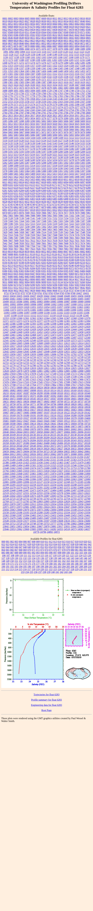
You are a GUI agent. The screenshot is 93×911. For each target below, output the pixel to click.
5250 (38, 160)
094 (42, 552)
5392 (66, 171)
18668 (33, 401)
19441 (33, 421)
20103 (87, 432)
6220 (87, 185)
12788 (87, 365)
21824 (53, 471)
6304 (66, 190)
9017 (77, 279)
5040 (71, 126)
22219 (40, 484)
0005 (27, 18)
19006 (19, 410)
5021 (60, 124)
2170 (10, 104)
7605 (88, 237)
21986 (26, 479)
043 (3, 547)
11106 (86, 312)
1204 (65, 60)
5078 (77, 132)
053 (46, 547)
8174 (16, 260)
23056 (6, 509)
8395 (66, 271)
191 (8, 566)
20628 (67, 448)
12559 (67, 340)
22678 (40, 496)
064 (3, 550)
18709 (60, 401)
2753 (66, 110)
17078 (33, 373)
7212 (27, 224)
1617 (71, 82)
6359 (32, 196)
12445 (80, 329)
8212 (4, 265)
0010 (49, 18)
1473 (4, 74)
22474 (40, 490)
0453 (27, 29)
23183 (13, 512)
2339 (10, 110)
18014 (33, 387)
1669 (88, 85)
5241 (77, 157)
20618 (33, 448)
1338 (27, 68)
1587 (43, 82)
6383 (71, 196)
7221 (65, 224)
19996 (60, 429)
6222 (4, 187)
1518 (88, 74)
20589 (80, 446)
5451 (16, 179)
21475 (74, 462)
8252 (82, 265)
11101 (53, 312)
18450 (80, 396)
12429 (40, 329)
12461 (13, 335)
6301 (49, 190)
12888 (80, 371)
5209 (82, 151)
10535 (13, 301)
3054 (32, 118)
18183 (80, 390)
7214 (38, 224)
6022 (10, 182)
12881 (40, 371)
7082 (4, 215)
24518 (67, 529)
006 (25, 541)
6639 (60, 201)
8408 (88, 271)
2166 (77, 101)
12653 (80, 351)
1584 (27, 82)
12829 (13, 371)
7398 (38, 229)
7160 (10, 221)
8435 (16, 274)
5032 (27, 126)
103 (81, 552)
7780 (43, 246)
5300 (54, 162)
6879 (43, 207)
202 (55, 566)
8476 (88, 274)
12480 (6, 337)
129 (12, 558)
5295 (38, 162)
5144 (60, 143)
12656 (13, 354)
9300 (60, 285)
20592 (87, 446)
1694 (32, 90)
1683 (66, 88)
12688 (40, 354)
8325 (49, 268)
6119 (43, 185)
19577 (87, 421)
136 (42, 558)
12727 (73, 357)
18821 (80, 404)
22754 (67, 498)
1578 (82, 79)
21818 (46, 471)
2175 (38, 104)
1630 (32, 85)
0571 (82, 32)
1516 (76, 74)
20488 (46, 443)
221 (46, 569)
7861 (21, 249)
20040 (6, 432)
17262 (13, 376)
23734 (26, 523)
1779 (38, 96)
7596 (43, 237)
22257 (87, 484)
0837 (10, 43)
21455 (53, 462)
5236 (49, 157)
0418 (71, 26)
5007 (71, 121)
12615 (87, 343)
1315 (21, 65)
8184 (60, 260)
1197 (27, 60)
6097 (82, 182)
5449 (4, 179)
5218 (43, 154)
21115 (33, 457)
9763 (50, 293)
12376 (33, 321)
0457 (49, 29)
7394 (32, 229)
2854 (66, 115)
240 (53, 572)
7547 (77, 232)
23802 (74, 523)
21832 (67, 471)
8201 (38, 262)
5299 (49, 162)
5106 (43, 137)
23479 (13, 518)
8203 (43, 262)
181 (55, 563)
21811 (33, 471)
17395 (26, 379)
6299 (38, 190)
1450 (66, 71)
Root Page (46, 710)
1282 (77, 63)
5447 (82, 176)
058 (68, 547)
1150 (60, 54)
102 (77, 552)
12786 (74, 365)
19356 (53, 418)
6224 (16, 187)
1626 (27, 85)
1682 (60, 88)
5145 (66, 143)
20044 (19, 432)
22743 (46, 498)
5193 (21, 151)
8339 (54, 268)
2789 (32, 113)
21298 (40, 460)
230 (81, 569)
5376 (82, 168)
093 (38, 552)
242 (62, 572)
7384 (21, 229)
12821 (46, 368)
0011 (54, 18)
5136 (16, 143)
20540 (19, 446)
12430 (46, 329)
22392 (74, 487)
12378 (46, 321)
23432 (53, 515)
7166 (32, 221)
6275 (60, 187)
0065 (82, 24)
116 (46, 555)
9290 (32, 285)
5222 (60, 154)
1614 (54, 82)
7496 (38, 232)
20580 (74, 446)
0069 (16, 26)
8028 (21, 251)
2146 (60, 99)
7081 (88, 212)
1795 (27, 99)
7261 (38, 226)
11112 (33, 315)
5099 (5, 137)
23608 (60, 521)
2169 (4, 104)
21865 (40, 473)
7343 (60, 226)
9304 (82, 285)
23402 (33, 515)
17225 (6, 376)
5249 (32, 160)
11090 (73, 310)
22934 (53, 504)
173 (21, 563)
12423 (13, 329)
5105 (38, 137)
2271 (43, 107)
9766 (67, 293)
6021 (4, 182)
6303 (60, 190)
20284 (33, 440)
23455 (80, 515)
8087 (4, 254)
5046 (4, 129)
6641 (71, 201)
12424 (19, 329)
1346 (66, 68)
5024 (71, 124)
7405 (54, 229)
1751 (82, 90)
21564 (80, 465)
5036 (49, 126)
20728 (53, 451)
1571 (43, 79)
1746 (54, 90)
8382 (16, 271)
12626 (74, 346)
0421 (88, 26)
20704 (40, 451)
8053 (49, 251)
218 (33, 569)
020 (85, 541)
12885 (67, 371)
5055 (49, 129)
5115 (87, 137)
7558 (27, 235)
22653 (19, 496)
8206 (60, 262)
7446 (16, 232)
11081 (33, 310)
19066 (87, 410)
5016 (32, 124)
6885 (71, 207)
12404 (80, 323)
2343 (32, 110)
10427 (79, 293)
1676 (32, 88)
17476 (6, 382)
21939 (53, 476)
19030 (46, 410)
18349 (6, 396)
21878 (60, 473)
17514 (19, 382)
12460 (6, 335)
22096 (26, 482)
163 (68, 561)
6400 (21, 199)
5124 (43, 140)
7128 (10, 218)
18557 (46, 398)
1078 (54, 49)
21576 (87, 465)
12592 (87, 340)
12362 (33, 318)
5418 (82, 174)
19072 (13, 412)
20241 (74, 437)
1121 (70, 51)
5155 (82, 143)
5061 (77, 129)
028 (29, 544)
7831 (71, 246)
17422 (40, 379)
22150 (46, 482)
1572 (49, 79)
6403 (32, 199)
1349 (82, 68)
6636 (43, 201)
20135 (53, 435)
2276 (71, 107)
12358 (13, 318)
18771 (33, 404)
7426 (88, 229)
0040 (82, 21)
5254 (54, 160)
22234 (53, 484)
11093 (7, 312)
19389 (80, 418)
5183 (60, 149)
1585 (32, 82)
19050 (60, 410)
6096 (77, 182)
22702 (60, 496)
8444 (27, 274)
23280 (40, 512)
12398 (53, 323)
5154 (77, 143)
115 (42, 555)
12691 (46, 354)
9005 (66, 279)
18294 (33, 393)
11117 (46, 315)
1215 (76, 60)
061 (81, 547)
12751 (6, 362)
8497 (54, 276)
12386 (13, 323)
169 (3, 563)
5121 (27, 140)
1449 (60, 71)
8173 (10, 260)
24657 (87, 529)
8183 (54, 260)
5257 (66, 160)
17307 (40, 376)
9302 (71, 285)
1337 (21, 68)
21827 (60, 471)
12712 (19, 357)
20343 (74, 440)
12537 (80, 337)
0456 (43, 29)
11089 (67, 310)
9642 (82, 287)
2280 (4, 110)
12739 (33, 360)
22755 (74, 498)
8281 (27, 268)
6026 (32, 182)
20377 (19, 443)
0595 (49, 35)
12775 (6, 365)
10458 (87, 296)
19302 (6, 418)
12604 (13, 343)
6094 (66, 182)
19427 (26, 421)
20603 (19, 448)
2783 (88, 110)
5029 (10, 126)
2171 (16, 104)
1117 (49, 51)
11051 (33, 307)
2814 (16, 115)
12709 (6, 357)
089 (21, 552)
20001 (67, 429)
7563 (38, 235)
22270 (13, 487)
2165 (71, 101)
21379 (87, 460)
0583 (10, 35)
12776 (13, 365)
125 (85, 555)
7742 (38, 246)
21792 (6, 471)
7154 (65, 218)
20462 (40, 443)
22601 (74, 493)
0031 (49, 21)
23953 (13, 529)
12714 (26, 357)
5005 (60, 121)
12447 (6, 332)
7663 (49, 243)
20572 (53, 446)
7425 (82, 229)
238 (44, 572)
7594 (32, 237)
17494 (13, 382)
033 (51, 544)
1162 (38, 57)
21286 (19, 460)
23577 (26, 521)
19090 (33, 412)
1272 (21, 63)
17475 (87, 379)
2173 (27, 104)
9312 (15, 287)
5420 (4, 176)
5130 (71, 140)
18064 (74, 387)
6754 (60, 204)
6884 (66, 207)
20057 (33, 432)
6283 (16, 190)
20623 (53, 448)
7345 (66, 226)
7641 (88, 240)
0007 (38, 18)
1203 (60, 60)
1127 (16, 54)
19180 (26, 415)
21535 (67, 465)
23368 (13, 515)
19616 (40, 423)
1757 (27, 93)
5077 (71, 132)
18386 (40, 396)
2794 (54, 113)
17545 (40, 382)
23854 (26, 526)
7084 (16, 215)
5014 (21, 124)
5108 (55, 137)
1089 (82, 49)
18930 (80, 407)
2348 (60, 110)
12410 (26, 326)
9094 (27, 282)
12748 (74, 360)
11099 (40, 312)
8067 (66, 251)
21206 (66, 457)
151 (16, 561)
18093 (19, 390)
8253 (88, 265)
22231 (46, 484)
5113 (77, 137)
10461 (13, 298)
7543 (66, 232)
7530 (54, 232)
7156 (76, 218)
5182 (54, 149)
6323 (21, 193)
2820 (49, 115)
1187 (16, 60)
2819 (43, 115)
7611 (27, 240)
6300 (43, 190)
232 (89, 569)
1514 (65, 74)
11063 (80, 307)
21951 (67, 476)
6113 (27, 185)
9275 (21, 285)
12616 (6, 346)
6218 (76, 185)
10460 (6, 298)
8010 (4, 251)
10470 (33, 298)
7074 (60, 212)
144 (77, 558)
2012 (38, 99)
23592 (33, 521)
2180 (60, 104)
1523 (27, 76)
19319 (19, 418)
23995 (40, 529)
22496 (67, 490)
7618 (54, 240)
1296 (88, 63)
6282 (10, 190)
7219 (54, 224)
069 (25, 550)
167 (85, 561)
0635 (60, 35)
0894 (77, 46)
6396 (10, 199)
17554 (53, 382)
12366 (60, 318)
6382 (66, 196)
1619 (82, 82)
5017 (38, 124)
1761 (49, 93)
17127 (46, 373)
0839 (16, 43)
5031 (21, 126)
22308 (53, 487)
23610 (67, 521)
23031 (53, 507)
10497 (87, 298)
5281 (88, 160)
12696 (53, 354)
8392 (49, 271)
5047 (10, 129)
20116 (26, 435)
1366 (32, 71)
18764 (26, 404)
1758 (32, 93)
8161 (49, 257)
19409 (13, 421)
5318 (54, 165)
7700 (27, 246)
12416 (60, 326)
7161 (16, 221)
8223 (43, 265)
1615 (60, 82)
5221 (54, 154)
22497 (74, 490)
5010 (88, 121)
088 (16, 552)
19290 (80, 415)
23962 (19, 529)
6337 (54, 193)
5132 (82, 140)
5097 (88, 135)
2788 (27, 113)
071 (33, 550)
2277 (77, 107)
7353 (82, 226)
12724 (60, 357)
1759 (38, 93)
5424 (27, 176)
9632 (65, 287)
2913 (88, 115)
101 (72, 552)
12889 (87, 371)
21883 (74, 473)
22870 (13, 504)
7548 (82, 232)
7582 (88, 235)
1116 (44, 51)
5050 (27, 129)
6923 (60, 210)
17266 (19, 376)
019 (81, 541)
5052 (38, 129)
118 (54, 555)
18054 (67, 387)
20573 (60, 446)
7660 (38, 243)
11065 (87, 307)
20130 (33, 435)
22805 (46, 501)
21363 (73, 460)
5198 (49, 151)
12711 (13, 357)
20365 (13, 443)
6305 (71, 190)
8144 (16, 257)
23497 (46, 518)
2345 (43, 110)
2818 (38, 115)
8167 (82, 257)
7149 (38, 218)
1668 (82, 85)
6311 (16, 193)
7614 (43, 240)
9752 (6, 293)
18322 (74, 393)
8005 (77, 249)
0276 (32, 26)
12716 (33, 357)
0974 (4, 49)
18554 (40, 398)
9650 (10, 290)
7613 (38, 240)
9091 (16, 282)
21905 (26, 476)
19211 (46, 415)
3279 (60, 118)
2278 (82, 107)
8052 (43, 251)
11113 (40, 315)
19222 (60, 415)
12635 (46, 348)
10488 (60, 298)
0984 (16, 49)
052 (42, 547)
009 (38, 541)
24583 (80, 529)
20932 (40, 454)
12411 (33, 326)
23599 (53, 521)
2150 (82, 99)
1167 (65, 57)
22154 (53, 482)
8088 (10, 254)
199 (42, 566)
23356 (87, 512)
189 (90, 563)
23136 (87, 509)
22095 (19, 482)
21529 (60, 465)
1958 (32, 99)
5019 (49, 124)
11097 (27, 312)
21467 (67, 462)
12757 (33, 362)
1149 (54, 54)
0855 (60, 43)
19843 (60, 426)
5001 (38, 121)
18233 (6, 393)
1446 (49, 71)
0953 (88, 46)
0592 (32, 35)
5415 (65, 174)
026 (21, 544)
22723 (87, 496)
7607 (10, 240)
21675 (40, 468)
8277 (16, 268)
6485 (54, 199)
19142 (87, 412)
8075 (71, 251)
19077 (19, 412)
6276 (66, 187)
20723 (46, 451)
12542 (13, 340)
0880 (32, 46)
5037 (54, 126)
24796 (43, 532)
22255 (80, 484)
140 (59, 558)
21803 (13, 471)
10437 (33, 296)
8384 (27, 271)
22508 (80, 490)
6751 (43, 204)
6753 (54, 204)
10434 (13, 296)
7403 (49, 229)
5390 (54, 171)
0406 (54, 26)
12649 (53, 351)
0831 (66, 40)
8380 (4, 271)
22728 (19, 498)
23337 (74, 512)
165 (77, 561)
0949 (82, 46)
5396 (77, 171)
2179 (54, 104)
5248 (27, 160)
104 (85, 552)
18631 (6, 401)
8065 (54, 251)
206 (72, 566)
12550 (40, 340)
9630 (54, 287)
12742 (46, 360)
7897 (27, 249)
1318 (38, 65)
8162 (54, 257)
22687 (46, 496)
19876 (87, 426)
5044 (82, 126)
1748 (66, 90)
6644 (88, 201)
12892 (6, 373)
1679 (49, 88)
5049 (21, 129)
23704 (6, 523)
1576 (71, 79)
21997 (40, 479)
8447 (32, 274)
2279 (88, 107)
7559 (32, 235)
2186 (77, 104)
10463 (19, 298)
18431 (74, 396)
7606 (4, 240)
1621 (88, 82)
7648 (16, 243)
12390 (26, 323)
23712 (13, 523)
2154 (16, 101)
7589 (21, 237)
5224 (71, 154)
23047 (67, 507)
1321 (49, 65)
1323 (60, 65)
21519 (46, 465)
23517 (67, 518)
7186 (77, 221)
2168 (88, 101)
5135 (10, 143)
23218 (33, 512)
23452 (74, 515)
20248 (87, 437)
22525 (13, 493)
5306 (88, 162)
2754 (71, 110)
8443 (21, 274)
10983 (40, 301)
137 (46, 558)
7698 (16, 246)
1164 (49, 57)
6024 (21, 182)
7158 (88, 218)
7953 (43, 249)
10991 (6, 304)
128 (8, 558)
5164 (43, 146)
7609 (16, 240)
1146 (38, 54)
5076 (66, 132)
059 (72, 547)
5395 (71, 171)
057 (64, 547)
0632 (54, 35)
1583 (21, 82)
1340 (38, 68)
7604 (82, 237)
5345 (71, 168)
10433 (6, 296)
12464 (26, 335)
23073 (40, 509)
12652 (74, 351)
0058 (43, 24)
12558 (60, 340)
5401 (16, 174)
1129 (27, 54)
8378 (88, 268)
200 (46, 566)
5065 (10, 132)
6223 (10, 187)
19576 (80, 421)
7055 (32, 212)
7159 (4, 221)
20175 (26, 437)
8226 (49, 265)
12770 (74, 362)
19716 (87, 423)
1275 (38, 63)
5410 (38, 174)
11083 (40, 310)
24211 (46, 529)
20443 (33, 443)
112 (29, 555)
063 (90, 547)
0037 (77, 21)
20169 (19, 437)
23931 (67, 526)
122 (72, 555)
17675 (6, 385)
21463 (60, 462)
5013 (15, 124)
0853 (49, 43)
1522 (21, 76)
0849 (32, 43)
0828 (49, 40)
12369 (80, 318)
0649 (21, 38)
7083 (10, 215)
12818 (26, 368)
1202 (54, 60)
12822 (53, 368)
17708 (13, 385)
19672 (67, 423)
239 (49, 572)
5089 (49, 135)
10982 (33, 301)
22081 (6, 482)
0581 (88, 32)
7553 (10, 235)
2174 (32, 104)
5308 (10, 165)
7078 (71, 212)
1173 (10, 60)
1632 (43, 85)
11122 (66, 315)
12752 (13, 362)
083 (85, 550)
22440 (13, 490)
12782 (46, 365)
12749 (80, 360)
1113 (27, 51)
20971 (67, 454)
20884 (6, 454)
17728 (26, 385)
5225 (76, 154)
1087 (71, 49)
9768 (73, 293)
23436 (60, 515)
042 (90, 544)
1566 (16, 79)
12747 (67, 360)
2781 (77, 110)
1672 (16, 88)
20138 (73, 435)
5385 (32, 171)
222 (51, 569)
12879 (26, 371)
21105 (26, 457)
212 (7, 569)
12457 (74, 332)
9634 (71, 287)
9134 (60, 282)
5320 (65, 165)
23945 (87, 526)
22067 (80, 479)
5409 (32, 174)
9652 (16, 290)
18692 (46, 401)
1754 (10, 93)
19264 (67, 415)
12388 (19, 323)
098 (59, 552)
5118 (10, 140)
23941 (74, 526)
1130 (32, 54)
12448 (13, 332)
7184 (66, 221)
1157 (11, 57)
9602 (49, 287)
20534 (13, 446)
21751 (67, 468)
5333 (49, 168)
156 (38, 561)
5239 (66, 157)
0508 (10, 32)
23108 (74, 509)
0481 (82, 29)
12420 (87, 326)
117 (50, 555)
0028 (32, 21)
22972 (13, 507)
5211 (4, 154)
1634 (54, 85)
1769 (4, 96)
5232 (27, 157)
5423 (21, 176)
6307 (82, 190)
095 (46, 552)
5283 (10, 162)
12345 (86, 315)
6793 (88, 204)
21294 (33, 460)
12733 (13, 360)
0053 (16, 24)
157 (42, 561)
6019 (82, 179)
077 (59, 550)
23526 (74, 518)
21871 (46, 473)
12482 (19, 337)
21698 (53, 468)
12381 (67, 321)
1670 (4, 88)
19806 (46, 426)
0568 (65, 32)
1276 (43, 63)
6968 (88, 210)
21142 (53, 457)
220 (42, 569)
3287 (16, 121)
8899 (54, 279)
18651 (19, 401)
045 (12, 547)
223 (55, 569)
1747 (60, 90)
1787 (82, 96)
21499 (26, 465)
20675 (19, 451)
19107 (46, 412)
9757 (23, 293)
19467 (53, 421)
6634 (38, 201)
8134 (76, 254)
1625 (21, 85)
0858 (77, 43)
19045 (53, 410)
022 (3, 544)
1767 (82, 93)
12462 (19, 335)
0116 (21, 26)
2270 (38, 107)
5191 (10, 151)
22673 (33, 496)
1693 (27, 90)
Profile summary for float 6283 (46, 699)
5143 (54, 143)
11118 (53, 315)
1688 (4, 90)
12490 (53, 337)
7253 (10, 226)
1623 (10, 85)
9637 (76, 287)
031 (42, 544)
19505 (60, 421)
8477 (4, 276)
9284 (27, 285)
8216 (27, 265)
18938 (87, 407)
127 (3, 558)
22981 (26, 507)
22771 (13, 501)
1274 (32, 63)
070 (29, 550)
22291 (40, 487)
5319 (60, 165)
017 (72, 541)
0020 (10, 21)
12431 (53, 329)
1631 (38, 85)
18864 (46, 407)
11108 (14, 315)
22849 (87, 501)
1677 (38, 88)
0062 (66, 24)
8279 (21, 268)
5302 (66, 162)
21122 (40, 457)
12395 (40, 323)
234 (27, 572)
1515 (71, 74)
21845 (13, 473)
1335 (10, 68)
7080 (82, 212)
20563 (46, 446)
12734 (19, 360)
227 (68, 569)
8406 (82, 271)
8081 (77, 251)
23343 (80, 512)
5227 (88, 154)
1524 (32, 76)
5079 (82, 132)
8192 (82, 260)
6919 (38, 210)
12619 (26, 346)
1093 (16, 51)
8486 (38, 276)
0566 (54, 32)
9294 (49, 285)
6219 (82, 185)
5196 (38, 151)
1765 (71, 93)
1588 (49, 82)
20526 (74, 443)
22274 (19, 487)
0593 (38, 35)
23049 (74, 507)
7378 (4, 229)
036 (64, 544)
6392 (82, 196)
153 (25, 561)
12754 (19, 362)
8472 (77, 274)
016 (68, 541)
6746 (15, 204)
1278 (54, 63)
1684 (71, 88)
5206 (66, 151)
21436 (40, 462)
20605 (26, 448)
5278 (71, 160)
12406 (87, 323)
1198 (32, 60)
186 (77, 563)
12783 (53, 365)
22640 (6, 496)
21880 (67, 473)
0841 (27, 43)
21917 (40, 476)
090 (25, 552)
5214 (21, 154)
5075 (60, 132)
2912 (82, 115)
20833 (74, 451)
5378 (4, 171)
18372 (26, 396)
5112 (71, 137)
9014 (71, 279)
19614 (33, 423)
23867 (40, 526)
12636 (53, 348)
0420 (82, 26)
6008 (54, 179)
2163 (60, 101)
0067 (4, 26)
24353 (60, 529)
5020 (54, 124)
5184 (66, 149)
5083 (16, 135)
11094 (13, 312)
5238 (60, 157)
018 (77, 541)
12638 (67, 348)
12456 (67, 332)
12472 (46, 335)
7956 (49, 249)
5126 (54, 140)
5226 (82, 154)
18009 (19, 387)
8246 (71, 265)
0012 (60, 18)
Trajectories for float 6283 (47, 694)
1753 (4, 93)
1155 (87, 54)
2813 (10, 115)
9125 (54, 282)
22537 (19, 493)
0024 (16, 21)
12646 (33, 351)
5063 (88, 129)
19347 (46, 418)
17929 (80, 385)
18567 (53, 398)
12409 (19, 326)
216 (25, 569)
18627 (87, 398)
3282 (77, 118)
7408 (60, 229)
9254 (66, 282)
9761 (39, 293)
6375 (54, 196)
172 (16, 563)
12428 (33, 329)
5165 (49, 146)
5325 (4, 168)
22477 (46, 490)
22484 (53, 490)
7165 (27, 221)
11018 (13, 307)
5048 (16, 129)
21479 (80, 462)
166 (81, 561)
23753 (46, 523)
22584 (67, 493)
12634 (40, 348)
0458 (54, 29)
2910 (71, 115)
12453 (46, 332)
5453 (27, 179)
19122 (67, 412)
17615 (80, 382)
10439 (40, 296)
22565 (53, 493)
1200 (43, 60)
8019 (10, 251)
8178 (32, 260)
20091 (74, 432)
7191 (16, 224)
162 (64, 561)
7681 (88, 243)
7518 (49, 232)
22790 (33, 501)
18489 (19, 398)
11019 (20, 307)
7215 (43, 224)
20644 (87, 448)
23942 (80, 526)
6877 (38, 207)
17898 (67, 385)
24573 (73, 529)
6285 (27, 190)
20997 (87, 454)
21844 (6, 473)
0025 (21, 21)
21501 (33, 465)
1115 (38, 51)
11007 (67, 304)
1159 (21, 57)
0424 (16, 29)
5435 (60, 176)
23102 (67, 509)
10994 (20, 304)
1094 (22, 51)
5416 (71, 174)
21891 (6, 476)
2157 (32, 101)
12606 (26, 343)
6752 (49, 204)
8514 (88, 276)
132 (25, 558)
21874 (53, 473)
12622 (46, 346)
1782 (54, 96)
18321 (67, 393)
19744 (19, 426)
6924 (66, 210)
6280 (88, 187)
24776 (36, 532)
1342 (49, 68)
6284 (21, 190)
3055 (38, 118)
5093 (71, 135)
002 (12, 541)
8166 (77, 257)
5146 (71, 143)
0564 (43, 32)
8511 (82, 276)
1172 (5, 60)
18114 (53, 390)
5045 (88, 126)
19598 (13, 423)
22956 (74, 504)
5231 (21, 157)
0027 (27, 21)
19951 (19, 429)
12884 (60, 371)
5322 (76, 165)
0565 (49, 32)
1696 (43, 90)
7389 (27, 229)
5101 (16, 137)
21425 (26, 462)
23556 (13, 521)
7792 (54, 246)
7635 (82, 240)
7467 (27, 232)
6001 (38, 179)
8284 (32, 268)
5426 (38, 176)
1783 (60, 96)
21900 (13, 476)
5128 (65, 140)
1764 (66, 93)
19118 (60, 412)
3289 (27, 121)
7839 (82, 246)
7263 (49, 226)
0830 (60, 40)
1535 (60, 76)
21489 (13, 465)
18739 (87, 401)
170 (8, 563)
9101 (49, 282)
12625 (67, 346)
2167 (82, 101)
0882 (43, 46)
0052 (10, 24)
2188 (88, 104)
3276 (43, 118)
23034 (60, 507)
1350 (88, 68)
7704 (32, 246)
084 (90, 550)
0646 (10, 38)
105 (90, 552)
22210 (19, 484)
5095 (82, 135)
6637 (49, 201)
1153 (76, 54)
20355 (87, 440)
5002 (43, 121)
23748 (33, 523)
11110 (20, 315)
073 (42, 550)
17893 (60, 385)
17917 (74, 385)
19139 (80, 412)
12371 (6, 321)
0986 (21, 49)
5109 (60, 137)
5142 (49, 143)
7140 (27, 218)
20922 (26, 454)
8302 (43, 268)
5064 (4, 132)
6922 (54, 210)
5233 (32, 157)
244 (70, 572)
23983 (33, 529)
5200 (60, 151)
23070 (26, 509)
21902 (19, 476)
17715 (19, 385)
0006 (32, 18)
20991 (80, 454)
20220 (53, 437)
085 (3, 552)
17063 (19, 373)
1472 (88, 71)
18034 (53, 387)
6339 (65, 193)
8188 (71, 260)
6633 (32, 201)
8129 (65, 254)
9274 (16, 285)
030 (38, 544)
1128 (21, 54)
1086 (66, 49)
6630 (16, 201)
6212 (71, 185)
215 (20, 569)
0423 (10, 29)
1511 (49, 74)
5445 (71, 176)
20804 (60, 451)
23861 (33, 526)
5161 (27, 146)
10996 (33, 304)
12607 (33, 343)
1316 (27, 65)
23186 (19, 512)
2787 (21, 113)
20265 (6, 440)
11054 (46, 307)
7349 (71, 226)
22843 (80, 501)
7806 (60, 246)
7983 (66, 249)
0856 (66, 43)
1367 (38, 71)
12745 (60, 360)
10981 (26, 301)
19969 (26, 429)
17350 (87, 376)
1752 (88, 90)
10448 (60, 296)
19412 (19, 421)
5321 (71, 165)
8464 (60, 274)
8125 (49, 254)
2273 (54, 107)
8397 (71, 271)
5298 (43, 162)
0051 (4, 24)
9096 (38, 282)
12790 (6, 368)
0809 (10, 40)
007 (29, 541)
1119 (60, 51)
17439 (67, 379)
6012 (71, 179)
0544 (32, 32)
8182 (49, 260)
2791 (43, 113)
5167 (60, 146)
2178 (49, 104)
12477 (74, 335)
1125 (5, 54)
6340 (71, 193)
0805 (88, 38)
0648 (16, 38)
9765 (62, 293)
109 (17, 555)
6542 (82, 199)
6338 (60, 193)
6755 (65, 204)
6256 (54, 187)
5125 (49, 140)
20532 (6, 446)
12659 (33, 354)
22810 (53, 501)
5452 (21, 179)
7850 (10, 249)
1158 (16, 57)
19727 (13, 426)
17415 (33, 379)
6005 (49, 179)
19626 (46, 423)
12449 (19, 332)
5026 (82, 124)
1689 (10, 90)
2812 (4, 115)
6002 (43, 179)
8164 (66, 257)
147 (90, 558)
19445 (46, 421)
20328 (46, 440)
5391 (60, 171)
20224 (60, 437)
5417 (76, 174)
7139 (21, 218)
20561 (40, 446)
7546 (71, 232)
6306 (77, 190)
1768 (88, 93)
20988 (74, 454)
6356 (16, 196)
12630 (13, 348)
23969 (26, 529)
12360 (19, 318)
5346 (77, 168)
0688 (49, 38)
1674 (27, 88)
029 (33, 544)
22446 (19, 490)
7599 (60, 237)
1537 (71, 76)
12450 (26, 332)
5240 (71, 157)
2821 (54, 115)
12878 (19, 371)
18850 (19, 407)
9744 (76, 290)
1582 (16, 82)
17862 (53, 385)
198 (38, 566)
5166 (54, 146)
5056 (54, 129)
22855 (6, 504)
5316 (43, 165)
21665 (19, 468)
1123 (81, 51)
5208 (77, 151)
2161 (49, 101)
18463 (6, 398)
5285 (21, 162)
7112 (88, 215)
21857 (26, 473)
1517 (82, 74)
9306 (4, 287)
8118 (32, 254)
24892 (50, 532)
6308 (88, 190)
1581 (10, 82)
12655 (6, 354)
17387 (19, 379)
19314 (13, 418)
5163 (38, 146)
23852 (19, 526)
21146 (60, 457)
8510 (77, 276)
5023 (65, 124)
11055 (53, 307)
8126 (54, 254)
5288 (32, 162)
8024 (16, 251)
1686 (82, 88)
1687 (88, 88)
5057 (60, 129)
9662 (43, 290)
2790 (38, 113)
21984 (19, 479)
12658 (26, 354)
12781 (40, 365)
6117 (38, 185)
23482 (19, 518)
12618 (19, 346)
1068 (27, 49)
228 (72, 569)
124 (80, 555)
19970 (33, 429)
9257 (77, 282)
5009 (82, 121)
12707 (80, 354)
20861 (87, 451)
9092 (21, 282)
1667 (77, 85)
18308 (53, 393)
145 (81, 558)
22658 (26, 496)
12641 (87, 348)
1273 (27, 63)
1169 (76, 57)
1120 (65, 51)
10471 (40, 298)
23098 (60, 509)
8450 (38, 274)
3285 (4, 121)
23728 (19, 523)
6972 (10, 212)
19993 (53, 429)
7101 (66, 215)
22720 (80, 496)
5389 (49, 171)
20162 (13, 437)
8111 (27, 254)
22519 (6, 493)
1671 (10, 88)
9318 (32, 287)
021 (89, 541)
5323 (82, 165)
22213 (26, 484)
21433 (33, 462)
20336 (67, 440)
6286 (32, 190)
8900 (60, 279)
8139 (88, 254)
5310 (21, 165)
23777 (53, 523)
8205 (54, 262)
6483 (43, 199)
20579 (67, 446)
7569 (60, 235)
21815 (40, 471)
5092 (66, 135)
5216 (32, 154)
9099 (43, 282)
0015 (76, 18)
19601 (19, 423)
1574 (60, 79)
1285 (82, 63)
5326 (10, 168)
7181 (49, 221)
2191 (16, 107)
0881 (38, 46)
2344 (38, 110)
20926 (33, 454)
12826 (80, 368)
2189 (4, 107)
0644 (88, 35)
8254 (4, 268)
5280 (82, 160)
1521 (16, 76)
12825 (74, 368)
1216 (82, 60)
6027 (38, 182)
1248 (87, 60)
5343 (66, 168)
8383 (21, 271)
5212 (10, 154)
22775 (19, 501)
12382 (74, 321)
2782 (82, 110)
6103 (21, 185)
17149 (53, 373)
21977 (13, 479)
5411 (43, 174)
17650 (87, 382)
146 (85, 558)
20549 (33, 446)
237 (40, 572)
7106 (77, 215)
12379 (53, 321)
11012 (80, 304)
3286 (10, 121)
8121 (38, 254)
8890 (32, 279)
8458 (49, 274)
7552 (4, 235)
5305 (82, 162)
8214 (16, 265)
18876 (53, 407)
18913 (67, 407)
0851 (38, 43)
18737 (80, 401)
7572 (66, 235)
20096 (80, 432)
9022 (88, 279)
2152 (4, 101)
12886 (74, 371)
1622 (4, 85)
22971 (6, 507)
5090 (54, 135)
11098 (33, 312)
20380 (26, 443)
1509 (38, 74)
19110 (53, 412)
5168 (66, 146)
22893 (26, 504)
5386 (38, 171)
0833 (77, 40)
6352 (82, 193)
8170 (88, 257)
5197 (43, 151)
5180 (43, 149)
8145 (21, 257)
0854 (54, 43)
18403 (60, 396)
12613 (73, 343)
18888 (60, 407)
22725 (13, 498)
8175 (21, 260)
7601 (71, 237)
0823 (32, 40)
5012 (10, 124)
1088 (77, 49)
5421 (10, 176)
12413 (46, 326)
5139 (32, 143)
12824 (67, 368)
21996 (33, 479)
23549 (6, 521)
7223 (76, 224)
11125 (73, 315)
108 (12, 555)
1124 (87, 51)
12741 (40, 360)
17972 (13, 387)
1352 (10, 71)
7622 (71, 240)
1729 (49, 90)
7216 (49, 224)
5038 (60, 126)
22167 (60, 482)
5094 (77, 135)
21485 (87, 462)
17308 (46, 376)
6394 (4, 199)
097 (55, 552)
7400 (43, 229)
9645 (88, 287)
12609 (46, 343)
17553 (46, 382)
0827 (43, 40)
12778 (19, 365)
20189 (40, 437)
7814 (66, 246)
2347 (54, 110)
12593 (6, 343)
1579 (88, 79)
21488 (6, 465)
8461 (54, 274)
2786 (16, 113)
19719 (6, 426)
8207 (66, 262)
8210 (82, 262)
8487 (43, 276)
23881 (53, 526)
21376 (80, 460)
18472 (13, 398)
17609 (74, 382)
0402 (38, 26)
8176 (27, 260)
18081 (6, 390)
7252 (4, 226)
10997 (40, 304)
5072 (43, 132)
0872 (82, 43)
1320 (43, 65)
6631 (21, 201)
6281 (4, 190)
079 (68, 550)
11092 (87, 310)
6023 (16, 182)
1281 (71, 63)
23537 (87, 518)
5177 (27, 149)
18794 (46, 404)
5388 (43, 171)
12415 (53, 326)
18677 (40, 401)
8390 (38, 271)
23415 (46, 515)
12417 (67, 326)
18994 (13, 410)
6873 (27, 207)
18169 (73, 390)
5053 (43, 129)
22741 (40, 498)
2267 (21, 107)
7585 (4, 237)
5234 (38, 157)
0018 (88, 18)
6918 (32, 210)
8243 (66, 265)
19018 (40, 410)
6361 (43, 196)
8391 (43, 271)
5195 (32, 151)
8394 (60, 271)
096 (51, 552)
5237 (54, 157)
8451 (43, 274)
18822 (87, 404)
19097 (40, 412)
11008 (74, 304)
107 (8, 555)
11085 (53, 310)
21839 (87, 471)
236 (36, 572)
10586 (19, 301)
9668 (54, 290)
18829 (13, 407)
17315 (53, 376)
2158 (38, 101)
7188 (88, 221)
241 (57, 572)
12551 (46, 340)
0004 (21, 18)
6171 (54, 185)
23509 (53, 518)
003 (16, 541)
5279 (77, 160)
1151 (65, 54)
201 (51, 566)
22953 (67, 504)
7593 (27, 237)
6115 (32, 185)
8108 (21, 254)
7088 (32, 215)
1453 (82, 71)
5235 (43, 157)
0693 (77, 38)
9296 (54, 285)
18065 (80, 387)
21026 (6, 457)
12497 (74, 337)
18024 (40, 387)
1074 (32, 49)
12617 (13, 346)
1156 (5, 57)
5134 (4, 143)
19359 (60, 418)
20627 (60, 448)
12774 (87, 362)
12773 (80, 362)
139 (55, 558)
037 (68, 544)
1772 (16, 96)
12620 (33, 346)
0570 (76, 32)
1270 (10, 63)
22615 (80, 493)
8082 (82, 251)
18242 (13, 393)
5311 (27, 165)
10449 (67, 296)
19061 (67, 410)
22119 (33, 482)
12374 (26, 321)
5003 (49, 121)
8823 (27, 279)
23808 (80, 523)
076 (55, 550)
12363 (40, 318)
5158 (10, 146)
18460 (87, 396)
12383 (80, 321)
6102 (16, 185)
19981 (46, 429)
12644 (19, 351)
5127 (60, 140)
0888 (60, 46)
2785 (10, 113)
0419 (76, 26)
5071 (38, 132)
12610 (53, 343)
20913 (19, 454)
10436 (26, 296)
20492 (53, 443)
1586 (38, 82)
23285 (46, 512)
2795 (60, 113)
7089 (38, 215)
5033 (32, 126)
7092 (49, 215)
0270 (27, 26)
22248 (74, 484)
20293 (40, 440)
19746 (26, 426)
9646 (4, 290)
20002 (74, 429)
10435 (19, 296)
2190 (10, 107)
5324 (88, 165)
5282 (4, 162)
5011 (4, 124)
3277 (49, 118)
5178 (32, 149)
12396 (46, 323)
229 (77, 569)
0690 (60, 38)
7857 (16, 249)
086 (8, 552)
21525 (53, 465)
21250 (80, 457)
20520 (67, 443)
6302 (54, 190)
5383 (21, 171)
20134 (46, 435)
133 (29, 558)
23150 (6, 512)
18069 (87, 387)
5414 (60, 174)
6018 (76, 179)
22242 (60, 484)
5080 (88, 132)
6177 (60, 185)
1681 (54, 88)
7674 (82, 243)
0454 (32, 29)
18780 (40, 404)
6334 (38, 193)
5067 (21, 132)
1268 (4, 63)
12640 (80, 348)
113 (33, 555)
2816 (27, 115)
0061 (60, 24)
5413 (54, 174)
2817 (32, 115)
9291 (38, 285)
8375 (82, 268)
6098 (88, 182)
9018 (82, 279)
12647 (40, 351)
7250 (82, 224)
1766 (77, 93)
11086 (60, 310)
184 (68, 563)
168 (90, 561)
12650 (60, 351)
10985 (53, 301)
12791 (13, 368)
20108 (6, 435)
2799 (82, 113)
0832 (71, 40)
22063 (74, 479)
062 (85, 547)
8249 (77, 265)
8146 (27, 257)
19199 (40, 415)
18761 (19, 404)
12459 (87, 332)
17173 (74, 373)
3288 (21, 121)
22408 (80, 487)
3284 (88, 118)
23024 (46, 507)
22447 (26, 490)
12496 (67, 337)
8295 (38, 268)
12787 (80, 365)
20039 (87, 429)
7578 (82, 235)
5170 (77, 146)
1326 (71, 65)
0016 (82, 18)
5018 (43, 124)
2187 (82, 104)
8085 (88, 251)
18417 (67, 396)
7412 (66, 229)
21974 (6, 479)
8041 (32, 251)
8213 (10, 265)
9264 (88, 282)
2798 (77, 113)
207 (77, 566)
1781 (49, 96)
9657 (27, 290)
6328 (27, 193)
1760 (43, 93)
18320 (60, 393)
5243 (88, 157)
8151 (38, 257)
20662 (13, 451)
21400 (13, 462)
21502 (40, 465)
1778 (32, 96)
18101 (40, 390)
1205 (71, 60)
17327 (60, 376)
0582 (4, 35)
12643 (13, 351)
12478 (80, 335)
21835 (73, 471)
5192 (16, 151)
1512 (54, 74)
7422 (77, 229)
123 (76, 555)
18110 (46, 390)
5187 (77, 149)
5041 (77, 126)
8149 (32, 257)
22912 (33, 504)
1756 (21, 93)
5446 (77, 176)
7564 (43, 235)
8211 (88, 262)
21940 (60, 476)
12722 (46, 357)
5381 (16, 171)
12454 (53, 332)
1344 (54, 68)
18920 (74, 407)
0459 (60, 29)
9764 (56, 293)
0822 (27, 40)
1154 (82, 54)
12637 (60, 348)
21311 (53, 460)
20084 (67, 432)
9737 (71, 290)
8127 (60, 254)
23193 (26, 512)
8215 (21, 265)
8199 (27, 262)
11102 (60, 312)
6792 (82, 204)
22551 (26, 493)
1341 (43, 68)
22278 (26, 487)
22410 (87, 487)
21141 (46, 457)
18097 (26, 390)
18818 (67, 404)
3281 (71, 118)
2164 (66, 101)
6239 (49, 187)
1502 (16, 74)
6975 (16, 212)
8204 (49, 262)
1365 (27, 71)
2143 (43, 99)
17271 (33, 376)
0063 (71, 24)
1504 (27, 74)
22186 (87, 482)
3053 (27, 118)
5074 (54, 132)
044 (8, 547)
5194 (27, 151)
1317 (32, 65)
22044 (53, 479)
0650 (27, 38)
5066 (16, 132)
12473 (53, 335)
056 (59, 547)
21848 (19, 473)
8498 (60, 276)
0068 (10, 26)
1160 (27, 57)
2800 (88, 113)
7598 (54, 237)
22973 (19, 507)
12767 (53, 362)
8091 (16, 254)
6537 (77, 199)
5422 (16, 176)
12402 (74, 323)
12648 (46, 351)
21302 (46, 460)
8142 (4, 257)
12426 (26, 329)
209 (85, 566)
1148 (49, 54)
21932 (46, 476)
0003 (16, 18)
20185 (33, 437)
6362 (49, 196)
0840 (21, 43)
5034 (38, 126)
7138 (15, 218)
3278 (54, 118)
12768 (60, 362)
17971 (6, 387)
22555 (40, 493)
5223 (65, 154)
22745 (53, 498)
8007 (82, 249)
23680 (87, 521)
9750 (88, 290)
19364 (67, 418)
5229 (10, 157)
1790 (10, 99)
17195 (87, 373)
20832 (67, 451)
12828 (6, 371)
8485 (32, 276)
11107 (7, 315)
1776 (21, 96)
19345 (40, 418)
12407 (6, 326)
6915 (16, 210)
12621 (40, 346)
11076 (26, 310)
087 (12, 552)
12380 (60, 321)
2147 (66, 99)
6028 (43, 182)
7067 (49, 212)
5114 (82, 137)
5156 (88, 143)
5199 (54, 151)
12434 (67, 329)
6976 (21, 212)
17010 (13, 373)
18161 (67, 390)
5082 (10, 135)
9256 (71, 282)
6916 (21, 210)
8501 (71, 276)
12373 (19, 321)
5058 (66, 129)
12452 (40, 332)
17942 (87, 385)
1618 (77, 82)
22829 (67, 501)
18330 (80, 393)
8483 (27, 276)
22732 (26, 498)
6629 (10, 201)
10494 (74, 298)
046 (16, 547)
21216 (73, 457)
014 (59, 541)
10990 (87, 301)
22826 (60, 501)
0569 (71, 32)
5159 (16, 146)
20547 (26, 446)
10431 (86, 293)
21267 (87, 457)
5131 (76, 140)
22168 (67, 482)
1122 (76, 51)
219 (38, 569)
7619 (60, 240)
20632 (74, 448)
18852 (26, 407)
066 (12, 550)
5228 (4, 157)
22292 (46, 487)
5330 (32, 168)
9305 (88, 285)
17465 (74, 379)
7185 (71, 221)
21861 (33, 473)
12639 (74, 348)
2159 (43, 101)
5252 (49, 160)
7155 (71, 218)
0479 (77, 29)
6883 (60, 207)
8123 (43, 254)
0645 (4, 38)
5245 (10, 160)
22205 (13, 484)
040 (81, 544)
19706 (80, 423)
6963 (77, 210)
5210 (88, 151)
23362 (6, 515)
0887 (54, 46)
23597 (46, 521)
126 (89, 555)
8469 (71, 274)
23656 (80, 521)
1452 (77, 71)
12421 (6, 329)
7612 (32, 240)
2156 (27, 101)
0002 (10, 18)
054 (51, 547)
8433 (10, 274)
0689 (54, 38)
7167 (38, 221)
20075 (53, 432)
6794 (4, 207)
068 (21, 550)
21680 (46, 468)
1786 (77, 96)
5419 (88, 174)
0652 (38, 38)
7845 (88, 246)
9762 (45, 293)
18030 (46, 387)
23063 (13, 509)
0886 (49, 46)
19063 (74, 410)
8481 (16, 276)
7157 (82, 218)
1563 (88, 76)
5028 (4, 126)
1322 (54, 65)
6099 (5, 185)
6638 (54, 201)
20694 (26, 451)
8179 (38, 260)
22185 (80, 482)
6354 (4, 196)
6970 (4, 212)
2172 (21, 104)
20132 (40, 435)
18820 (74, 404)
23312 (60, 512)
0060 (54, 24)
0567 (60, 32)
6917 (27, 210)
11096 (20, 312)
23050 (80, 507)
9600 (43, 287)
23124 (80, 509)
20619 (40, 448)
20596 (6, 448)
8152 (43, 257)
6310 (10, 193)
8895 (38, 279)
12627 (80, 346)
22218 (33, 484)
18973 (6, 410)
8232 (54, 265)
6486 (60, 199)
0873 (88, 43)
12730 (6, 360)
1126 (11, 54)
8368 (60, 268)
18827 (6, 407)
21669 (26, 468)
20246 (80, 437)
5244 (4, 160)
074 (46, 550)
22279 (33, 487)
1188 (21, 60)
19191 (33, 415)
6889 (88, 207)
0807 (4, 40)
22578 (60, 493)
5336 (60, 168)
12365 (53, 318)
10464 (26, 298)
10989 (80, 301)
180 (51, 563)
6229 (43, 187)
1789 (4, 99)
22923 (46, 504)
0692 (71, 38)
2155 (21, 101)
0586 (16, 35)
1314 (16, 65)
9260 (82, 282)
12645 (26, 351)
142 (68, 558)
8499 (66, 276)
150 (12, 561)
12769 (67, 362)
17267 (26, 376)
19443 (40, 421)
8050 (38, 251)
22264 (6, 487)
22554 (33, 493)
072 (38, 550)
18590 (60, 398)
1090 (88, 49)
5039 (66, 126)
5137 (21, 143)
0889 (66, 46)
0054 (21, 24)
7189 (4, 224)
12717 (40, 357)
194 (21, 566)
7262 (43, 226)
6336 (49, 193)
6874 (32, 207)
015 (64, 541)
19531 (74, 421)
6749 (32, 204)
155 (33, 561)
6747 (21, 204)
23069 (19, 509)
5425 (32, 176)
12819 (33, 368)
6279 (82, 187)
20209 (46, 437)
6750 (38, 204)
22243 (67, 484)
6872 (21, 207)
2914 (4, 118)
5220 (49, 154)
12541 (6, 340)
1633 (49, 85)
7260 (32, 226)
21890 (87, 473)
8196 (10, 262)
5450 (10, 179)
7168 (43, 221)
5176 (21, 149)
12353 (6, 318)
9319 (38, 287)
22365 (60, 487)
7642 (4, 243)
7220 (60, 224)
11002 (53, 304)
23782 (60, 523)
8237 (60, 265)
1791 (16, 99)
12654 (87, 351)
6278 (77, 187)
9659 (32, 290)
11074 (20, 310)
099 (64, 552)
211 (3, 569)
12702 (74, 354)
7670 (71, 243)
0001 (4, 18)
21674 (33, 468)
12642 (6, 351)
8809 (16, 279)
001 (8, 541)
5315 (38, 165)
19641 (53, 423)
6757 (76, 204)
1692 (21, 90)
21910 (33, 476)
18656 (26, 401)
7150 (43, 218)
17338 (74, 376)
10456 (80, 296)
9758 (28, 293)
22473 (33, 490)
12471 (40, 335)
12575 (80, 340)
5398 (88, 171)
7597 (49, 237)
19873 (74, 426)
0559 (38, 32)
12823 (60, 368)
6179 (65, 185)
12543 (19, 340)
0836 (4, 43)
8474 (82, 274)
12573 (74, 340)
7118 (4, 218)
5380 (10, 171)
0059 (49, 24)
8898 (49, 279)
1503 (21, 74)
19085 (26, 412)
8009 (88, 249)
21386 (6, 462)
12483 (26, 337)
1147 (43, 54)
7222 (71, 224)
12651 (67, 351)
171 (12, 563)
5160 (21, 146)
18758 (13, 404)
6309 (4, 193)
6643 (82, 201)
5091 (60, 135)
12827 (87, 368)
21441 (46, 462)
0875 (10, 46)
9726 (65, 290)
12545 (26, 340)
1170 (82, 57)
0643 (82, 35)
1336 (16, 68)
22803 (40, 501)
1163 (43, 57)
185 (72, 563)
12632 (26, 348)
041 (85, 544)
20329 (53, 440)
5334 (54, 168)
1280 (66, 63)
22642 (13, 496)
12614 (80, 343)
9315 (27, 287)
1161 (32, 57)
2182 (71, 104)
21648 (6, 468)
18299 (40, 393)
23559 (19, 521)
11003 (60, 304)
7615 (49, 240)
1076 (43, 49)
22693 (53, 496)
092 (33, 552)
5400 (10, 174)
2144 (49, 99)
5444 (66, 176)
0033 (60, 21)
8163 (60, 257)
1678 (43, 88)
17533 (26, 382)
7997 (71, 249)
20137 (67, 435)
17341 (80, 376)
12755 (26, 362)
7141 (32, 218)
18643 (13, 401)
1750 (77, 90)
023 (8, 544)
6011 (66, 179)
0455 (38, 29)
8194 (4, 262)
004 (21, 541)
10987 (67, 301)
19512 (67, 421)
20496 (60, 443)
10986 (60, 301)
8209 (77, 262)
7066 (43, 212)
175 (29, 563)
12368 (74, 318)
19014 (26, 410)
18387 (46, 396)
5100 (10, 137)
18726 (74, 401)
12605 (19, 343)
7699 (21, 246)
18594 (67, 398)
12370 (87, 318)
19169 (13, 415)
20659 (6, 451)
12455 (60, 332)
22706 (67, 496)
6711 (4, 204)
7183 (60, 221)
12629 (6, 348)
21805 (19, 471)
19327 (26, 418)
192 (12, 566)
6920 (43, 210)
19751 (33, 426)
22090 (13, 482)
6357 (21, 196)
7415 (71, 229)
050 (33, 547)
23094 (53, 509)
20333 (60, 440)
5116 (4, 140)
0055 (27, 24)
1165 (54, 57)
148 (3, 561)
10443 (53, 296)
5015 (27, 124)
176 (33, 563)
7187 (82, 221)
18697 (53, 401)
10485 (53, 298)
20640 (80, 448)
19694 (74, 423)
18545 (33, 398)
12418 (73, 326)
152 (21, 561)
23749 (40, 523)
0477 (66, 29)
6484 (49, 199)
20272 (19, 440)
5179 (38, 149)
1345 (60, 68)
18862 (40, 407)
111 (25, 555)
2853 (60, 115)
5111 (66, 137)
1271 (16, 63)
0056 (32, 24)
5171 (82, 146)
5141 (43, 143)
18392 (53, 396)
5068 (27, 132)
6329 (32, 193)
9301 (66, 285)
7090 (43, 215)
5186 (71, 149)
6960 (71, 210)
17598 (67, 382)
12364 (46, 318)
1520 (10, 76)
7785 (49, 246)
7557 (21, 235)
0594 (43, 35)
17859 (46, 385)
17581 (60, 382)
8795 (10, 279)
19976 (40, 429)
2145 (54, 99)
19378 (74, 418)
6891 (4, 210)
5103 (27, 137)
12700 (60, 354)
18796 (53, 404)
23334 (67, 512)
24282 (53, 529)
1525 (38, 76)
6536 (71, 199)
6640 (66, 201)
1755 (16, 93)
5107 (49, 137)
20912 (13, 454)
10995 (26, 304)
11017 (6, 307)
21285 (13, 460)
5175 (16, 149)
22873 (19, 504)
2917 (21, 118)
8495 (49, 276)
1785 (71, 96)
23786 (67, 523)
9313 (21, 287)
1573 (54, 79)
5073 (49, 132)
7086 (27, 215)
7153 (60, 218)
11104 (73, 312)
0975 (10, 49)
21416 (19, 462)
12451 (33, 332)
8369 (66, 268)
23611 (74, 521)
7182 (54, 221)
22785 (26, 501)
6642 (77, 201)
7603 (77, 237)
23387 (19, 515)
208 (81, 566)
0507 (4, 32)
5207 (71, 151)
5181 (49, 149)
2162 (54, 101)
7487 (32, 232)
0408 (65, 26)
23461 (87, 515)
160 (55, 561)
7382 (16, 229)
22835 (74, 501)
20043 (13, 432)
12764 (46, 362)
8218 (38, 265)
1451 (71, 71)
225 (64, 569)
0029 (38, 21)
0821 (21, 40)
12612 (67, 343)
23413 (40, 515)
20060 (46, 432)
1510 (43, 74)
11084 (46, 310)
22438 (6, 490)
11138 (79, 315)
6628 (4, 201)
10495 (80, 298)
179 (46, 563)
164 (72, 561)
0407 (60, 26)
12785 (67, 365)
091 (29, 552)
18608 (80, 398)
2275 (66, 107)
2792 (49, 113)
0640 (66, 35)
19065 (80, 410)
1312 (4, 65)
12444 (74, 329)
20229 (67, 437)
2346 (49, 110)
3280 (66, 118)
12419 (80, 326)
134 (33, 558)
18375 (33, 396)
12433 (60, 329)
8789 (4, 279)
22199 (6, 484)
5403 (27, 174)
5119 (15, 140)
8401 (77, 271)
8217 (32, 265)
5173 (4, 149)
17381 (13, 379)
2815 (21, 115)
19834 (53, 426)
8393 (54, 271)
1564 (4, 79)
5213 (15, 154)
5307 (4, 165)
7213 (32, 224)
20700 (33, 451)
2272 (49, 107)
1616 (66, 82)
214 (16, 569)
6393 (88, 196)
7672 (77, 243)
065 (8, 550)
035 (59, 544)
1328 (82, 65)
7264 (54, 226)
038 (72, 544)
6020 (88, 179)
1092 (11, 51)
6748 (27, 204)
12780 (33, 365)
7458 (21, 232)
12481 (13, 337)
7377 (88, 226)
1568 (27, 79)
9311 (10, 287)
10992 (13, 304)
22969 (87, 504)
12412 (40, 326)
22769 (6, 501)
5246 (16, 160)
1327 (77, 65)
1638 (71, 85)
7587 (16, 237)
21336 (60, 460)
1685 (77, 88)
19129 (73, 412)
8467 (66, 274)
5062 (82, 129)
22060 (67, 479)
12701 (67, 354)
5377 (88, 168)
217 (29, 569)
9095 (32, 282)
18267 (19, 393)
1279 (60, 63)
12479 (87, 335)
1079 (60, 49)
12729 (87, 357)
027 (25, 544)
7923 (32, 249)
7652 (27, 243)
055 (55, 547)
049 (29, 547)
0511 (27, 32)
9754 (12, 293)
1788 (88, 96)
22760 (87, 498)
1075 (38, 49)
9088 (10, 282)
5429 (43, 176)
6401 (27, 199)
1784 (66, 96)
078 (64, 550)
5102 (21, 137)
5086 (32, 135)
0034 (66, 21)
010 (42, 541)
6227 (32, 187)
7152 (54, 218)
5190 (4, 151)
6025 (27, 182)
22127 (40, 482)
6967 (82, 210)
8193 (88, 260)
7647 (10, 243)
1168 (71, 57)
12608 (40, 343)
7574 (71, 235)
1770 (10, 96)
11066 (6, 310)
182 (59, 563)
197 (33, 566)
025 (16, 544)
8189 (77, 260)
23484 (26, 518)
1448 (54, 71)
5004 (54, 121)
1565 (10, 79)
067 (16, 550)
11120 (59, 315)
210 (90, 566)
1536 (66, 76)
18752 (6, 404)
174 (25, 563)
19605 (26, 423)
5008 (77, 121)
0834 (82, 40)
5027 (88, 124)
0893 (71, 46)
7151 (49, 218)
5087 (38, 135)
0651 (32, 38)
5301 (60, 162)
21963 (80, 476)
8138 (82, 254)
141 (64, 558)
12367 (67, 318)
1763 (60, 93)
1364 (21, 71)
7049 (27, 212)
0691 (66, 38)
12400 (60, 323)
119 (59, 555)
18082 (13, 390)
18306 (46, 393)
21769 (80, 468)
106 (4, 555)
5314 (32, 165)
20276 (26, 440)
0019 (4, 21)
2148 (71, 99)
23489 (33, 518)
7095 (54, 215)
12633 (33, 348)
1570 (38, 79)
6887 (77, 207)
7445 (10, 232)
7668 (66, 243)
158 (46, 561)
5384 (27, 171)
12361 (26, 318)
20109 (13, 435)
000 (3, 541)
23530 (80, 518)
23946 (6, 529)
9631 (60, 287)
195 (25, 566)
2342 (27, 110)
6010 (60, 179)
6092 (54, 182)
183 (64, 563)
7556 (16, 235)
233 (23, 572)
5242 (82, 157)
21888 (80, 473)
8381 (10, 271)
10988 (74, 301)
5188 (82, 149)
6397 (16, 199)
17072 (26, 373)
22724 (6, 498)
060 (77, 547)
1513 (60, 74)
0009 (43, 18)
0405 (49, 26)
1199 (37, 60)
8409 (4, 274)
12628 (87, 346)
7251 (88, 224)
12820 (40, 368)
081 (77, 550)
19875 (80, 426)
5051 (32, 129)
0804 (82, 38)
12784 (60, 365)
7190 (10, 224)
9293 (43, 285)
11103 (67, 312)
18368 (19, 396)
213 (12, 569)
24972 (57, 532)
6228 (38, 187)
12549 (33, 340)
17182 (80, 373)
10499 (6, 301)
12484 (33, 337)
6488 (66, 199)
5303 (71, 162)
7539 (60, 232)
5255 (60, 160)
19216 (53, 415)
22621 (87, 493)
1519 (4, 76)
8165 (71, 257)
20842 (80, 451)
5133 (88, 140)
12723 (53, 357)
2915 (10, 118)
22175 (73, 482)
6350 (76, 193)
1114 (33, 51)
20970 (60, 454)
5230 (16, 157)
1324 (66, 65)
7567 (49, 235)
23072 (33, 509)
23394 (26, 515)
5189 (88, 149)
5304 (77, 162)
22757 (80, 498)
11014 (87, 304)
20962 (53, 454)
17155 (60, 373)
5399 (4, 174)
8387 (32, 271)
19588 (6, 423)
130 (16, 558)
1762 (54, 93)
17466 (80, 379)
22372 (67, 487)
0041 (88, 21)
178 (42, 563)
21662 (13, 468)
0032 (54, 21)
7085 (21, 215)
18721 (67, 401)
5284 (16, 162)
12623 (53, 346)
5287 (27, 162)
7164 (21, 221)
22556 (46, 493)
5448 (88, 176)
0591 (27, 35)
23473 (6, 518)
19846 (67, 426)
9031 (4, 282)
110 (21, 555)
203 (59, 566)
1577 (77, 79)
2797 (71, 113)
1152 (71, 54)
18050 (60, 387)
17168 (67, 373)
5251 (43, 160)
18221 (87, 390)
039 (77, 544)
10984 (46, 301)
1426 (43, 71)
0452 (21, 29)
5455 (32, 179)
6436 (38, 199)
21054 (13, 457)
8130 (71, 254)
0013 (65, 18)
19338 (33, 418)
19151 (6, 415)
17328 (67, 376)
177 (38, 563)
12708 (87, 354)
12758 (40, 362)
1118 (54, 51)
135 (38, 558)
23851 (13, 526)
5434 (54, 176)
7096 (60, 215)
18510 (26, 398)
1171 (87, 57)
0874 (4, 46)
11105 (80, 312)
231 (85, 569)
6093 (60, 182)
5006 (66, 121)
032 (46, 544)
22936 (60, 504)
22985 (33, 507)
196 (29, 566)
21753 (74, 468)
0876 (16, 46)
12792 (19, 368)
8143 (10, 257)
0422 (4, 29)
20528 (87, 443)
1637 (66, 85)
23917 (60, 526)
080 (72, 550)
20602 (13, 448)
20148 (87, 435)
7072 (54, 212)
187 (81, 563)
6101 (10, 185)
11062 (73, 307)
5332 (43, 168)
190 (3, 566)
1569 (32, 79)
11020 (26, 307)
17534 (33, 382)
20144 (80, 435)
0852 (43, 43)
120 (63, 555)
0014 (71, 18)
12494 (60, 337)
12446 (87, 329)
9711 (60, 290)
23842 (6, 526)
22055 (60, 479)
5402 (21, 174)
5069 (32, 132)
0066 (88, 24)
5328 (21, 168)
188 (85, 563)
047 (21, 547)
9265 (4, 285)
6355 (10, 196)
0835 (88, 40)
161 (59, 561)
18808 (60, 404)
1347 (71, 68)
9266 (10, 285)
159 (51, 561)
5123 (38, 140)
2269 (32, 107)
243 (66, 572)
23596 (40, 521)
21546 (74, 465)
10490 (67, 298)
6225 (21, 187)
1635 (60, 85)
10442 (46, 296)
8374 (77, 268)
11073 (13, 310)
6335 (43, 193)
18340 (87, 393)
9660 (38, 290)
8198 (21, 262)
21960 (74, 476)
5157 (4, 146)
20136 (60, 435)
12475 (60, 335)
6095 (71, 182)
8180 (43, 260)
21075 (20, 457)
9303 (77, 285)
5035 (43, 126)
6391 (77, 196)
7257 (21, 226)
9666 (49, 290)
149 (8, 561)
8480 (10, 276)
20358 (6, 443)
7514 (43, 232)
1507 (32, 74)
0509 (16, 32)
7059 (38, 212)
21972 (87, 476)
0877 (21, 46)
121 (67, 555)
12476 (67, 335)
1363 (16, 71)
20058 (40, 432)
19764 (40, 426)
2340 (16, 110)
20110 (19, 435)
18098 (33, 390)
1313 (10, 65)
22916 (40, 504)
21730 (60, 468)
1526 (43, 76)
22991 (40, 507)
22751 (60, 498)
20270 (13, 440)
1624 (16, 85)
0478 (71, 29)
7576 (77, 235)
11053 (40, 307)
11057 (60, 307)
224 (59, 569)
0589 (21, 35)
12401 (67, 323)
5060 (71, 129)
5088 (43, 135)
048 (25, 547)
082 (81, 550)
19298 (87, 415)
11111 (27, 315)
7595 (38, 237)
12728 (80, 357)
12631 (19, 348)
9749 (82, 290)
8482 (21, 276)
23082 (46, 509)
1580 (4, 82)
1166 (60, 57)
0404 (43, 26)
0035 (71, 21)
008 (33, 541)
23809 (87, 523)
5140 (38, 143)
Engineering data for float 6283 (46, 705)
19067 (6, 412)
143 (72, 558)
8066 (60, 251)
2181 (66, 104)
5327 (16, 168)
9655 (21, 290)
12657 (19, 354)
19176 (19, 415)
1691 (16, 90)
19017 (33, 410)
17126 (40, 373)
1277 (49, 63)
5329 (27, 168)
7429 (4, 232)
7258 (27, 226)
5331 (38, 168)
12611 (60, 343)
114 (38, 555)
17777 (40, 385)
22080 (87, 479)
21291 (26, 460)
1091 (5, 51)
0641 (71, 35)
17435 (60, 379)
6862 (16, 207)
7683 (4, 246)
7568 (54, 235)
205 (68, 566)
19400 (87, 418)
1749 (71, 90)
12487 (46, 337)
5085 (27, 135)
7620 (65, 240)
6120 (49, 185)
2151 (88, 99)
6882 (54, 207)
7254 (16, 226)
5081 (4, 135)
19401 (6, 421)
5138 (27, 143)
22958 (80, 504)
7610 (21, 240)
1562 (82, 76)
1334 (4, 68)
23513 (60, 518)
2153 (10, 101)
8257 (10, 268)
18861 (33, 407)
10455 (74, 296)
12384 (87, 321)
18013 (26, 387)
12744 (53, 360)
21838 (80, 471)
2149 (77, 99)
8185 (66, 260)
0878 (27, 46)
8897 (43, 279)
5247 (21, 160)
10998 (47, 304)
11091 (80, 310)
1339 (32, 68)
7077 (66, 212)
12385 (6, 323)
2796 (66, 113)
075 (51, 550)
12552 (53, 340)
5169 (71, 146)
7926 (38, 249)
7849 (4, 249)
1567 (21, 79)
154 (29, 561)
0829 (54, 40)
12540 (87, 337)
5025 (76, 124)
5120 (21, 140)
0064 (77, 24)
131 (21, 558)
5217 (38, 154)
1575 (66, 79)
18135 (60, 390)
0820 (16, 40)
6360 (38, 196)
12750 (87, 360)
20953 (46, 454)
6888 (82, 207)
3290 (32, 121)
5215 (27, 154)
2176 (43, 104)
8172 (4, 260)
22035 (46, 479)
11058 (67, 307)
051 (38, 547)
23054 (87, 507)
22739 (33, 498)
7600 (66, 237)
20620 (46, 448)
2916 (16, 118)
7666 (60, 243)
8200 (32, 262)
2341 (21, 110)
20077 (60, 432)
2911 (77, 115)
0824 (38, 40)
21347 (67, 460)
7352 (77, 226)
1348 (77, 68)
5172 (88, 146)
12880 (33, 371)
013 (55, 541)
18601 (74, 398)
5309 (16, 165)
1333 (88, 65)
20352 (80, 440)
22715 (74, 496)
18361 (13, 396)
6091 (49, 182)
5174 (10, 149)
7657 (32, 243)
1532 (49, 76)
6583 (88, 199)
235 (31, 572)
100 (68, 552)
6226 (27, 187)
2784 (4, 113)
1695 (38, 90)
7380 (10, 229)
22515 (87, 490)
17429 (53, 379)
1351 (4, 71)
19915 (13, 429)
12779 (26, 365)
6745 (10, 204)
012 (51, 541)
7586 (10, 237)
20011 (80, 429)
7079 (77, 212)
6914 (10, 210)
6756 (71, 204)
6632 (27, 201)
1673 (21, 88)
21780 (87, 468)
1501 (10, 74)
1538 (77, 76)
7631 (76, 240)
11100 (47, 312)
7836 (77, 246)
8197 (16, 262)
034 (55, 544)
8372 (71, 268)
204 (64, 566)
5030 (16, 126)
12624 (60, 346)
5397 (82, 171)
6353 (88, 193)
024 (12, 544)
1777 (27, 96)
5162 (32, 146)
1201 (48, 60)
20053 (26, 432)
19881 (6, 429)
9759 (34, 293)
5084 (21, 135)
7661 (43, 243)
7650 (21, 243)
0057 (38, 24)
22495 (60, 490)
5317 (49, 165)
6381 (60, 196)
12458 (80, 332)
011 (46, 541)
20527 (80, 443)
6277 (71, 187)
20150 (6, 437)
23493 (40, 518)
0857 (71, 43)
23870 (46, 526)
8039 (27, 251)
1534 (54, 76)
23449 (67, 515)
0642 (77, 35)
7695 (10, 246)
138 (51, 558)
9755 (17, 293)
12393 (33, 323)
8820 (21, 279)
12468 (33, 335)
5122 (32, 140)
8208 (71, 262)
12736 (26, 360)
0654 (43, 38)
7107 (82, 215)
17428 (46, 379)
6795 (10, 207)
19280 (73, 415)
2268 (27, 107)
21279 (6, 460)
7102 (71, 215)
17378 (6, 379)
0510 (21, 32)
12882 (46, 371)
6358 (27, 196)
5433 (49, 176)
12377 (40, 321)
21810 (26, 471)
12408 (13, 326)
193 (16, 566)
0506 (88, 29)
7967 (54, 249)
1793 (21, 99)
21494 (19, 465)
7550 (88, 232)
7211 (21, 224)
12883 (53, 371)
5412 (49, 174)
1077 (49, 49)
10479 (46, 298)
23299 (53, 512)
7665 (54, 243)
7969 (60, 249)
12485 (40, 337)
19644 (60, 423)
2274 (60, 107)
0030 (43, 21)
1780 (43, 96)
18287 (26, 393)
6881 (49, 207)
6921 (49, 210)
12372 (13, 321)
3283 (82, 118)
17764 (33, 385)
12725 (67, 357)
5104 (32, 137)
